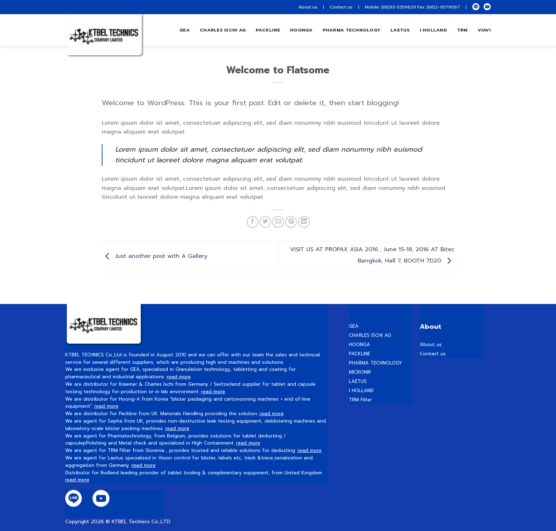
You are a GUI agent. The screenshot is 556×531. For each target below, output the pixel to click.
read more (179, 376)
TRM (462, 30)
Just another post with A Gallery (154, 256)
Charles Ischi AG (223, 30)
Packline (268, 30)
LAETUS (400, 30)
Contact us (341, 7)
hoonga (301, 30)
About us (307, 7)
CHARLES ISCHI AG (370, 335)
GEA (184, 30)
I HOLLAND (433, 30)
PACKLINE (359, 353)
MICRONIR (360, 372)
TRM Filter (360, 399)
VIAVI (484, 30)
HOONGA (359, 344)
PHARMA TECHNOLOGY (351, 30)
